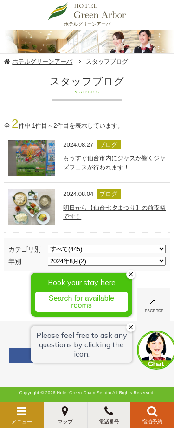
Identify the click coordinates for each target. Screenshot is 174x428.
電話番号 (109, 421)
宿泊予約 (152, 421)
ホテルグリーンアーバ (42, 61)
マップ (65, 421)
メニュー (22, 421)
